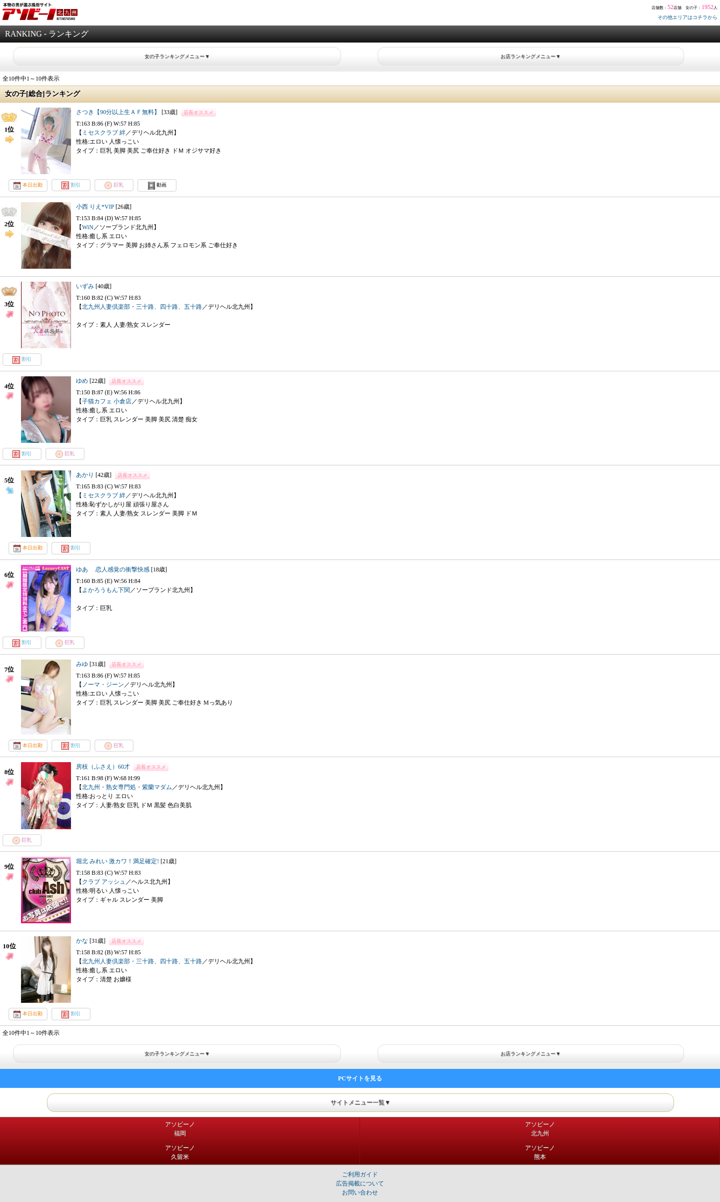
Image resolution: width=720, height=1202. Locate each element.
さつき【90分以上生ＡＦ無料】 (118, 112)
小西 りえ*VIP (95, 206)
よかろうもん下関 (106, 589)
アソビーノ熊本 (540, 1152)
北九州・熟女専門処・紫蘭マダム (127, 787)
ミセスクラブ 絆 (104, 132)
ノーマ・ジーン (103, 684)
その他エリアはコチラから (688, 17)
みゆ (82, 664)
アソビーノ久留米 (180, 1152)
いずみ (85, 286)
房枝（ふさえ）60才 (103, 766)
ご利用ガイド (360, 1174)
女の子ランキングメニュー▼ (177, 56)
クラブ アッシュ (104, 881)
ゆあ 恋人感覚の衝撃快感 (113, 569)
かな (82, 940)
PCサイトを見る (360, 1078)
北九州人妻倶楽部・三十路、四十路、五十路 (142, 306)
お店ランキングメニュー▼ (530, 56)
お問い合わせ (360, 1192)
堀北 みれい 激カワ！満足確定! (118, 861)
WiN (88, 227)
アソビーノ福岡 (180, 1129)
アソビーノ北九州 (540, 1129)
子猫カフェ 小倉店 (107, 401)
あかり (85, 474)
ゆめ (82, 380)
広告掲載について (360, 1183)
